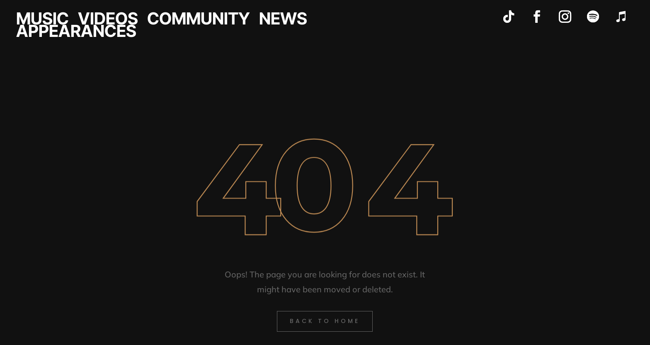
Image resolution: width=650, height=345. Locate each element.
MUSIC (42, 20)
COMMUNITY (198, 20)
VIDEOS (108, 20)
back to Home (325, 321)
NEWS (283, 20)
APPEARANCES (76, 32)
